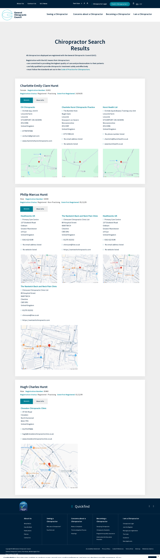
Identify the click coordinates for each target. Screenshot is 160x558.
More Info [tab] (40, 100)
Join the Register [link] (128, 527)
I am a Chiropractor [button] (142, 14)
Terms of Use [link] (129, 549)
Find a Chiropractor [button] (120, 4)
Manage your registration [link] (130, 531)
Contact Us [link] (27, 538)
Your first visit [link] (50, 530)
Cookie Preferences (117, 549)
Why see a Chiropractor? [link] (54, 526)
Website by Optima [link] (147, 549)
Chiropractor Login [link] (128, 524)
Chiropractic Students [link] (103, 530)
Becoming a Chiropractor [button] (118, 14)
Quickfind (80, 506)
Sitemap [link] (137, 549)
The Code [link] (126, 534)
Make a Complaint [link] (76, 526)
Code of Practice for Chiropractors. (75, 69)
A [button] (81, 3)
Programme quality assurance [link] (106, 534)
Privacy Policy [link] (106, 549)
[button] (133, 4)
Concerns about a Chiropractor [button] (88, 14)
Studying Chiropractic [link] (103, 526)
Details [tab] (26, 100)
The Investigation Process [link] (78, 530)
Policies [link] (26, 534)
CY (141, 4)
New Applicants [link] (127, 541)
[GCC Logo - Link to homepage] (14, 15)
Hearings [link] (74, 534)
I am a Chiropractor (131, 518)
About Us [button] (20, 3)
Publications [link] (27, 531)
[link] (149, 507)
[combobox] (137, 4)
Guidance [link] (126, 538)
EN (137, 4)
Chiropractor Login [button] (99, 4)
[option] (141, 4)
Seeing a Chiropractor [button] (57, 14)
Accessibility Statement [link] (93, 549)
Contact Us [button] (32, 3)
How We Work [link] (28, 527)
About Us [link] (27, 518)
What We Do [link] (27, 524)
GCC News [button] (43, 3)
